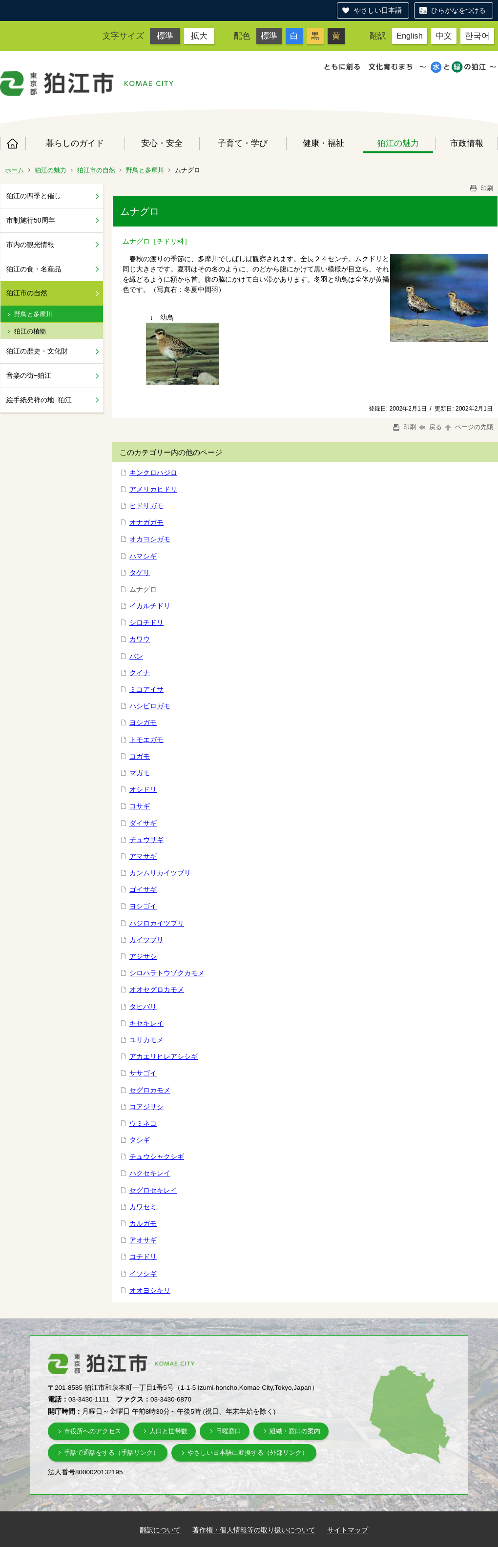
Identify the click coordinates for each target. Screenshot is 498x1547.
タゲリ (139, 573)
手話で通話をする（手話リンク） (111, 1452)
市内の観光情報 (30, 244)
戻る (430, 427)
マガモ (139, 773)
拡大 (199, 35)
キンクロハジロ (153, 472)
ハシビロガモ (149, 706)
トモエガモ (146, 739)
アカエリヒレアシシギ (163, 1056)
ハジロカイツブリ (156, 923)
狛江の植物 (30, 331)
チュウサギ (146, 840)
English (409, 35)
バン (136, 656)
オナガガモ (146, 522)
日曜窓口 (228, 1431)
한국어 (477, 35)
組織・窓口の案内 (295, 1431)
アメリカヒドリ (153, 489)
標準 (165, 35)
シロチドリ (146, 622)
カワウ (139, 639)
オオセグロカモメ (156, 989)
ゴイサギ (143, 889)
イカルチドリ (149, 606)
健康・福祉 (323, 143)
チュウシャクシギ (156, 1156)
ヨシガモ (143, 722)
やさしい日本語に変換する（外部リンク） (247, 1452)
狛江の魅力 (398, 143)
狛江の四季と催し (33, 196)
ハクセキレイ (149, 1173)
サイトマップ (347, 1530)
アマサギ (143, 856)
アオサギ (143, 1240)
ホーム (12, 143)
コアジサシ (146, 1107)
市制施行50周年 (30, 220)
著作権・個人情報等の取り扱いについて (253, 1530)
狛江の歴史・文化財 (37, 351)
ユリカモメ (146, 1040)
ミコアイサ (146, 689)
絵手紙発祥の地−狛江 (39, 400)
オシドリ (143, 789)
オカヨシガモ (149, 539)
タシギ (139, 1140)
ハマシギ (143, 556)
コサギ (139, 806)
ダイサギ (143, 823)
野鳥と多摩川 (145, 170)
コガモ (139, 756)
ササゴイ (143, 1073)
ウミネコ (143, 1123)
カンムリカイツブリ (160, 873)
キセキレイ (146, 1023)
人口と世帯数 (168, 1431)
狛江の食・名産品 (33, 269)
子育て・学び (243, 143)
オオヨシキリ (149, 1290)
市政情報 (466, 143)
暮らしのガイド (75, 143)
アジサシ (143, 956)
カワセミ (143, 1207)
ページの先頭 (468, 427)
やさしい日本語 (378, 10)
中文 (444, 35)
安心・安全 (162, 143)
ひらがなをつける (458, 10)
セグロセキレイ (153, 1190)
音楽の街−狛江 (28, 375)
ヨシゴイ (143, 906)
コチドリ (143, 1256)
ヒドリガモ (146, 506)
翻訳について (160, 1530)
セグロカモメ (149, 1090)
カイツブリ (146, 940)
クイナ (139, 673)
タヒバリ (143, 1007)
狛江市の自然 (96, 170)
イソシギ (143, 1274)
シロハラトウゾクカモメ (167, 973)
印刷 (481, 188)
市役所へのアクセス (92, 1431)
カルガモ (143, 1223)
